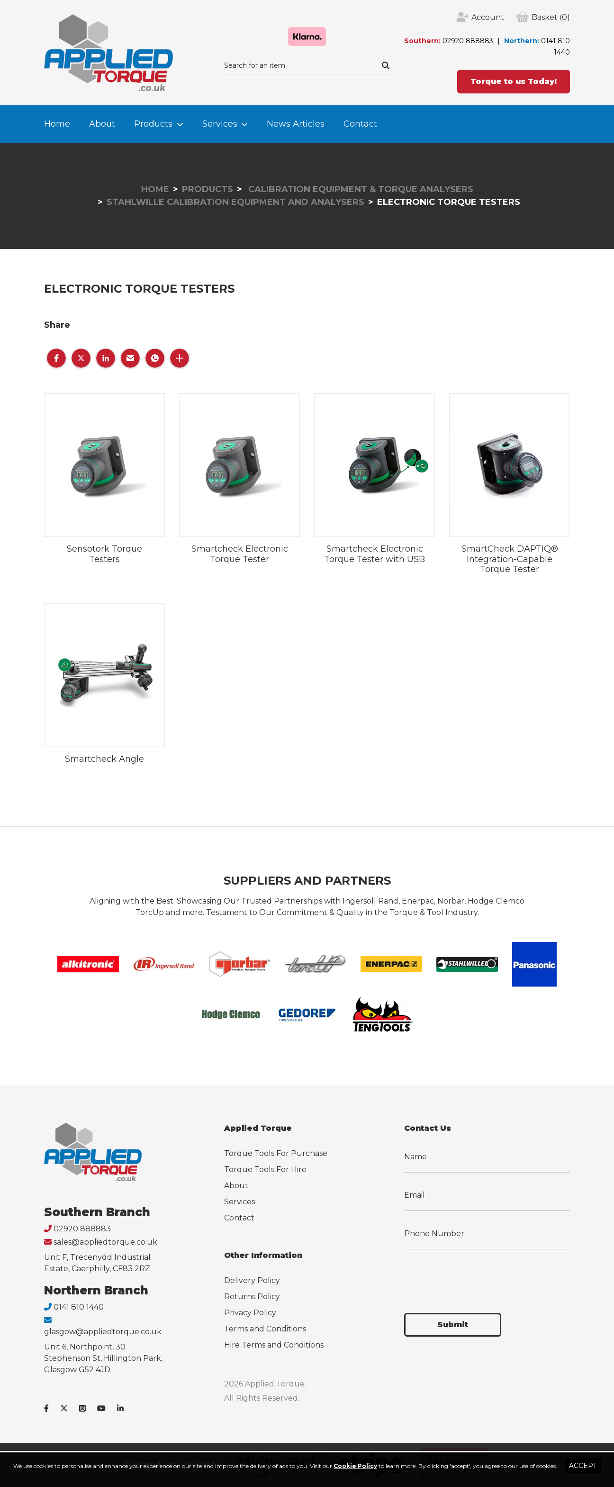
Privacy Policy (250, 1312)
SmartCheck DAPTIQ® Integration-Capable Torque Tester (509, 559)
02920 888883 (467, 41)
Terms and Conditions (265, 1328)
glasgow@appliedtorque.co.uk (103, 1331)
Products (153, 124)
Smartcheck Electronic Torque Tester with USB (374, 554)
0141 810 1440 (79, 1307)
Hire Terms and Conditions (274, 1344)
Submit (452, 1324)
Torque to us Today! (513, 81)
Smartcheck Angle (104, 759)
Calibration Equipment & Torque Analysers (359, 189)
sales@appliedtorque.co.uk (105, 1242)
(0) (551, 17)
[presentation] (476, 1275)
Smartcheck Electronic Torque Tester (239, 554)
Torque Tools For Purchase (275, 1153)
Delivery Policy (252, 1280)
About (102, 124)
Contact (360, 124)
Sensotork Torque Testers (104, 554)
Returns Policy (252, 1296)
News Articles (296, 124)
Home (57, 124)
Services (219, 124)
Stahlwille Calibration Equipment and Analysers (235, 202)
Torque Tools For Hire (265, 1169)
